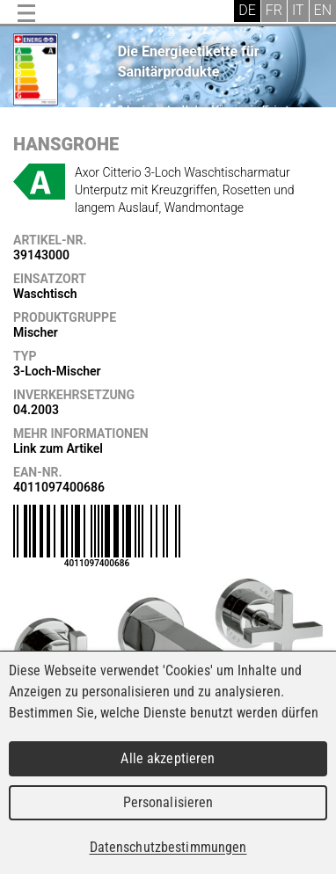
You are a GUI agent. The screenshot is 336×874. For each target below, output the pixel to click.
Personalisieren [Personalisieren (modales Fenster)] (168, 802)
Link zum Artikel (58, 448)
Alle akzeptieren (168, 758)
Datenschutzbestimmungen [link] (168, 847)
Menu (26, 13)
